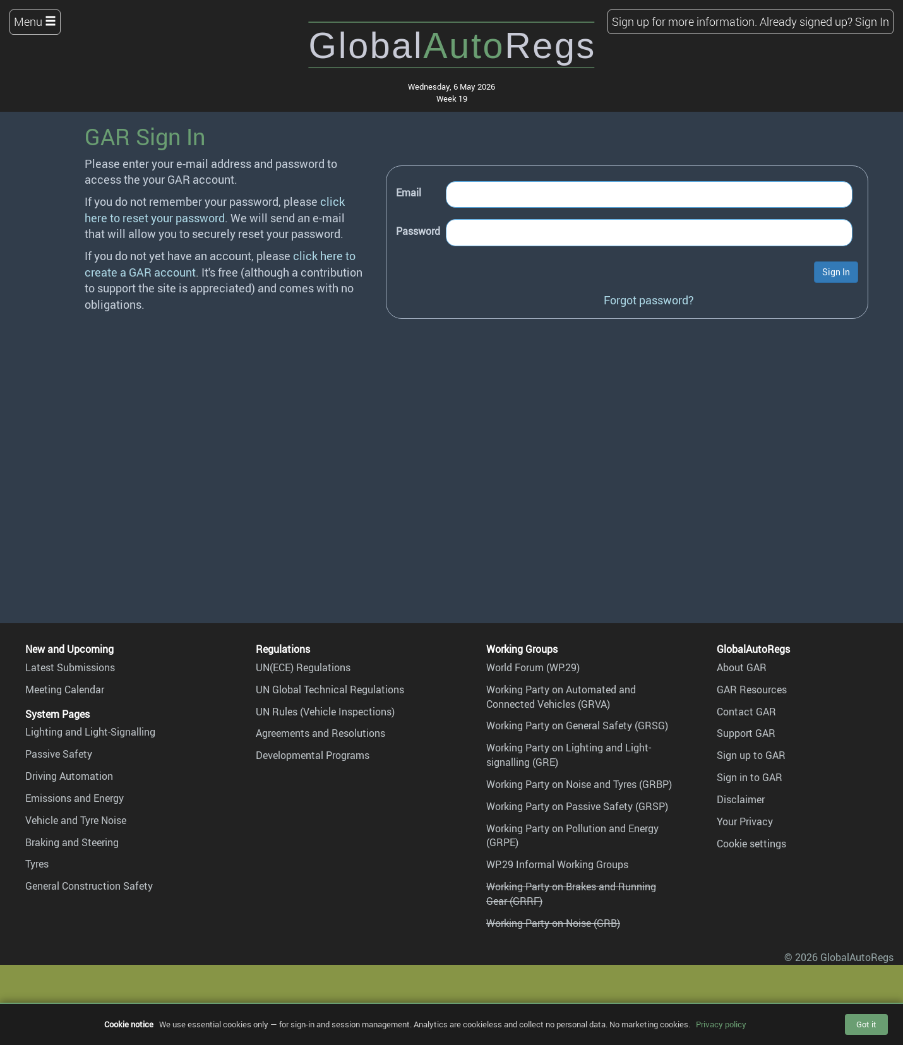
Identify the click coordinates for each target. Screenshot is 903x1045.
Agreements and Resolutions (320, 733)
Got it (866, 1024)
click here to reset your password (215, 209)
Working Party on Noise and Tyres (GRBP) (579, 784)
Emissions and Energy (74, 798)
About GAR (742, 667)
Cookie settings (751, 844)
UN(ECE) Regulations (303, 667)
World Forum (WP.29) (533, 667)
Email (408, 193)
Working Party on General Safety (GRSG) (577, 725)
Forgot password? (649, 300)
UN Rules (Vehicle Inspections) (325, 712)
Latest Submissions (70, 667)
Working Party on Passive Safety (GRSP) (577, 806)
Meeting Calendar (64, 689)
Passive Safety (58, 754)
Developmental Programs (312, 755)
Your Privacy (745, 821)
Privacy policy (721, 1024)
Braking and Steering (72, 842)
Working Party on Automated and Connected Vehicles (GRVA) (561, 697)
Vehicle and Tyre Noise (75, 820)
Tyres (37, 864)
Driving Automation (69, 776)
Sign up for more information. (684, 21)
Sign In (872, 21)
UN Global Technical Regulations (330, 689)
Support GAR (746, 733)
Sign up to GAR (751, 755)
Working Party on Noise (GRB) (553, 923)
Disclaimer (741, 799)
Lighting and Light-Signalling (90, 732)
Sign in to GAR (749, 777)
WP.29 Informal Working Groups (557, 864)
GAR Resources (752, 689)
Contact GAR (746, 712)
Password (418, 231)
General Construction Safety (89, 886)
